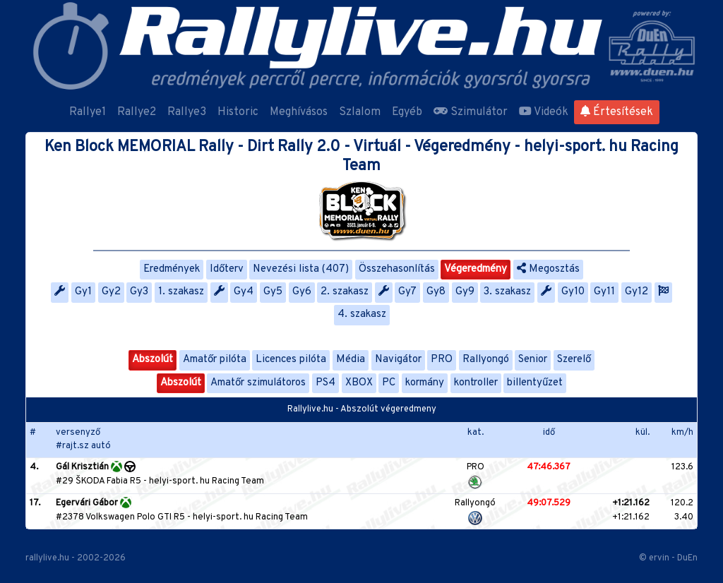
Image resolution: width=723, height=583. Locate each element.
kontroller (476, 383)
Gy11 (604, 292)
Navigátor (398, 359)
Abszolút (152, 359)
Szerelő (574, 359)
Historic (237, 112)
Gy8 (436, 292)
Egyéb (407, 112)
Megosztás (548, 269)
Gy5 (272, 292)
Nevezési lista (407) (301, 269)
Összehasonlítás (397, 269)
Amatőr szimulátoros (258, 383)
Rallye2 (136, 112)
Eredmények (171, 269)
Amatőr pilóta (214, 359)
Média (350, 359)
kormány (424, 383)
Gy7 (407, 292)
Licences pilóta (291, 359)
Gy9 (464, 292)
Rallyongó (485, 359)
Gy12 (636, 292)
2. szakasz (345, 292)
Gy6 (301, 292)
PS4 (325, 383)
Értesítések (616, 112)
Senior (532, 359)
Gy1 (83, 292)
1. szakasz (181, 292)
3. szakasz (507, 292)
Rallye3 (186, 112)
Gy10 (573, 292)
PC (388, 383)
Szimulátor (471, 112)
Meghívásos (299, 112)
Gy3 (139, 292)
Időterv (227, 269)
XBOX (359, 383)
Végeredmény (475, 269)
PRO (442, 359)
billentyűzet (535, 383)
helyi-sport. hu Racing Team (206, 481)
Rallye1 (87, 112)
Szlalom (360, 112)
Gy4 (243, 292)
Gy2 (111, 292)
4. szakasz (361, 314)
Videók (543, 112)
